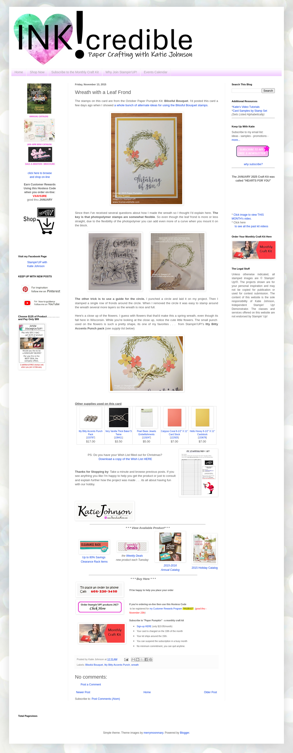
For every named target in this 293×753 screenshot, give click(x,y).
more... (236, 140)
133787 (90, 437)
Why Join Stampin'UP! (121, 72)
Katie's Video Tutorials (246, 107)
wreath (135, 664)
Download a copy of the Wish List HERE (125, 459)
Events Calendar (155, 72)
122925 (174, 437)
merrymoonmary (153, 732)
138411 (118, 437)
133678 (202, 437)
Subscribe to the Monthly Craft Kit (75, 72)
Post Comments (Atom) (106, 698)
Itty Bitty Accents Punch (117, 664)
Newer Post (83, 692)
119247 (146, 437)
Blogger (184, 732)
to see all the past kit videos (251, 226)
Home (19, 72)
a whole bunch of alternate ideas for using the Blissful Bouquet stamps (161, 105)
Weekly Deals (134, 555)
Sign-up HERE (144, 626)
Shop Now (37, 72)
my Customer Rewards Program (166, 608)
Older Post (210, 692)
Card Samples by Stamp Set (250, 110)
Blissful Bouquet (94, 664)
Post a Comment (91, 684)
